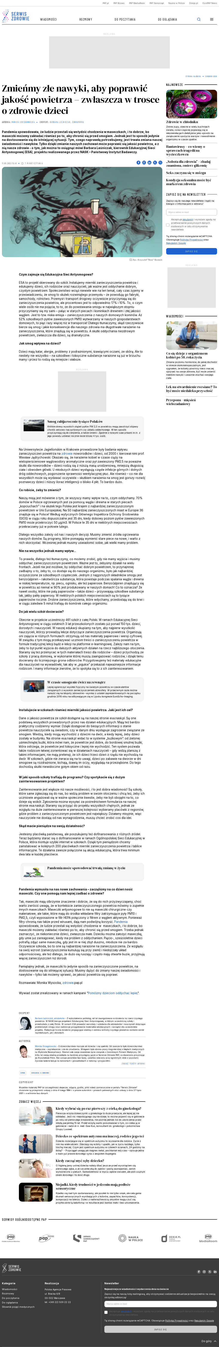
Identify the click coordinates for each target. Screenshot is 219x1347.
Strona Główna (193, 76)
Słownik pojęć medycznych (18, 1306)
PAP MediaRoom (137, 3)
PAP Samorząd (156, 3)
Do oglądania (167, 19)
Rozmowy (86, 19)
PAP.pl (106, 3)
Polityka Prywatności (191, 239)
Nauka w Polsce (176, 3)
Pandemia (121, 921)
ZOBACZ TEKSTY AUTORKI (133, 1063)
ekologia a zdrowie (40, 1073)
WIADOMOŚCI (174, 316)
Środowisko (211, 76)
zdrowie (67, 453)
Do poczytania (125, 19)
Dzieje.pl (193, 3)
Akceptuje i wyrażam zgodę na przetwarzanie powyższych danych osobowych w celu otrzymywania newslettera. (193, 224)
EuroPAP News (209, 3)
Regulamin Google (176, 243)
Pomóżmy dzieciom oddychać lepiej (113, 993)
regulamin (187, 219)
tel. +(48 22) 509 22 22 (58, 1302)
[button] (212, 19)
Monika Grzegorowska (23, 122)
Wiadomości (48, 19)
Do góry (209, 1341)
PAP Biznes (119, 3)
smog (22, 1073)
